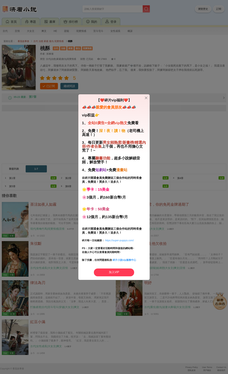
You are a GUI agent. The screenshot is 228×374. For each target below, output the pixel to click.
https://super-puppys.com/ (119, 240)
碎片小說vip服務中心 (124, 260)
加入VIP (114, 272)
